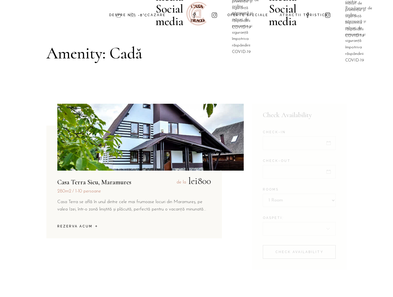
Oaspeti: (273, 218)
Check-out (277, 161)
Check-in (274, 132)
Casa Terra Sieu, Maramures (94, 182)
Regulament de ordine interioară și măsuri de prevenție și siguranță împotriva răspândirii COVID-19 (358, 34)
